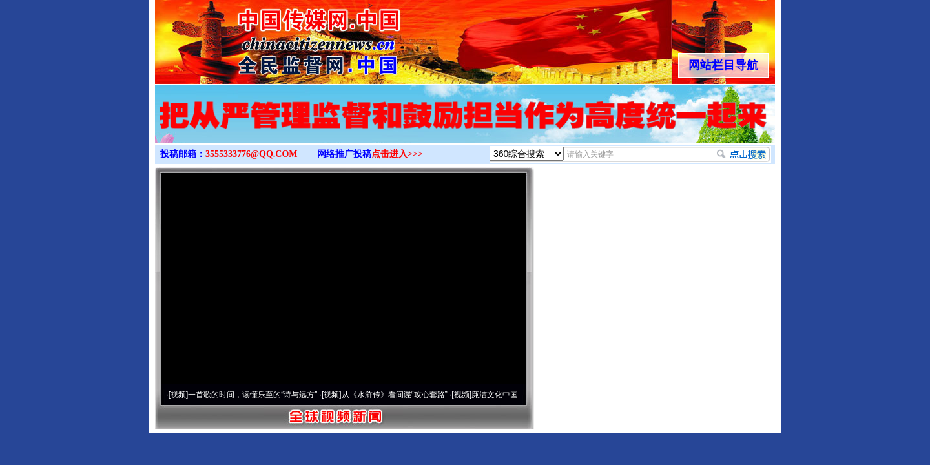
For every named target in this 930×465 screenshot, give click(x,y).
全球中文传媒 (261, 37)
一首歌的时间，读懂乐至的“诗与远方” (252, 394)
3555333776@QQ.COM (251, 154)
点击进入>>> (397, 154)
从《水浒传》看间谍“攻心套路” (395, 394)
